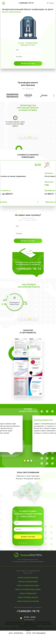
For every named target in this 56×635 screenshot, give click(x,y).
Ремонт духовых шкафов (28, 597)
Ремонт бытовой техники (28, 578)
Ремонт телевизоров (28, 593)
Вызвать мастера (28, 63)
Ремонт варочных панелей (28, 601)
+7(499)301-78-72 (26, 3)
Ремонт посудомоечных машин (28, 589)
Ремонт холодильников (28, 582)
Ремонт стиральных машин (28, 585)
